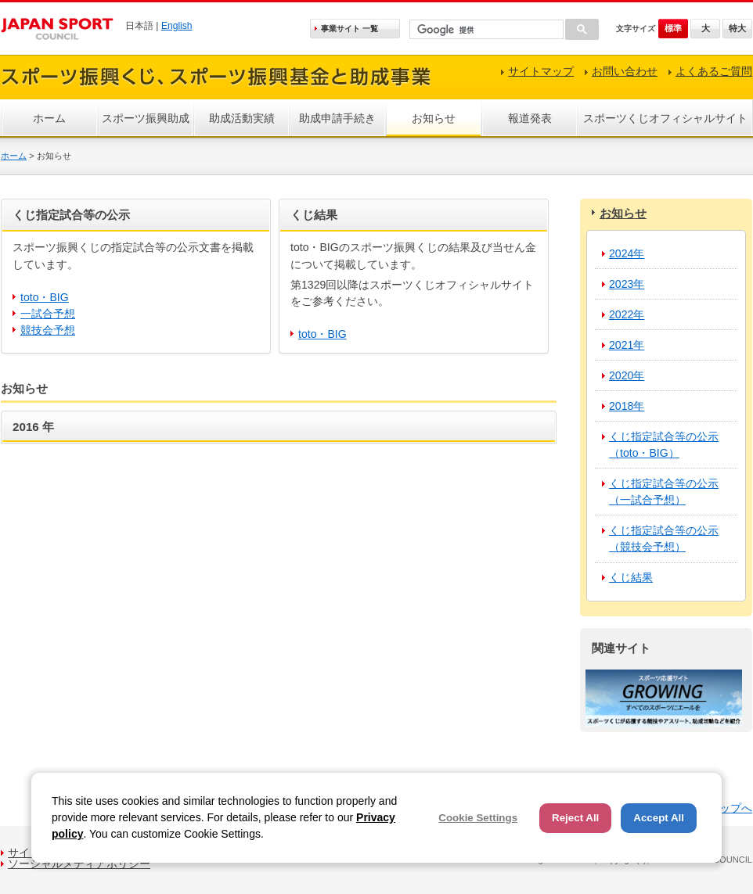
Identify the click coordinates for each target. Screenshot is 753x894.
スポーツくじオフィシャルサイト (665, 118)
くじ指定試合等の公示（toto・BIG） (664, 444)
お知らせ (434, 118)
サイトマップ (541, 71)
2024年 (626, 253)
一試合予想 (47, 313)
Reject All (575, 818)
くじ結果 (631, 577)
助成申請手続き (337, 118)
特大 (737, 28)
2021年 (626, 345)
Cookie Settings (477, 818)
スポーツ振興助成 (145, 118)
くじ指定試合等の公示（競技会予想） (664, 538)
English (177, 25)
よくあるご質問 (714, 71)
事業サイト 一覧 (349, 28)
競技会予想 (47, 330)
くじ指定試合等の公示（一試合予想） (664, 491)
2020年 (626, 375)
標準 (673, 28)
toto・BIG (44, 297)
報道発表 (530, 118)
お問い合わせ (625, 71)
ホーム (49, 118)
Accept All (658, 818)
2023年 (626, 284)
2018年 (626, 406)
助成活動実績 (242, 118)
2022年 (626, 314)
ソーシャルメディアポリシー (79, 863)
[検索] (485, 30)
